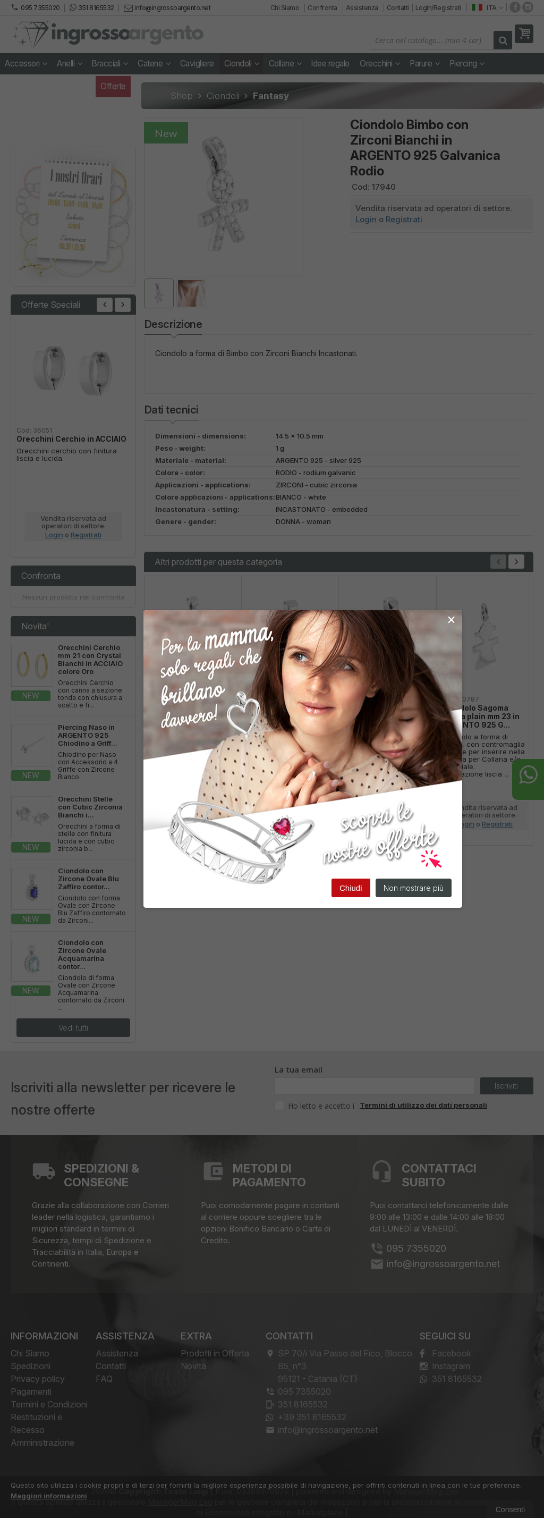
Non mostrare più (414, 887)
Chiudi (350, 887)
